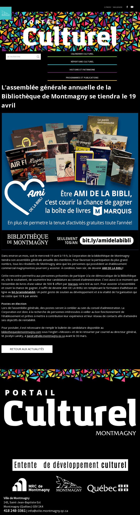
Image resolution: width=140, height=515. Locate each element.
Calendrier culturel (59, 55)
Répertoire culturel (82, 55)
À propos (109, 7)
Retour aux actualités (27, 340)
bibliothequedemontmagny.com (21, 323)
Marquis (73, 275)
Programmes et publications (128, 55)
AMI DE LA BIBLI (112, 259)
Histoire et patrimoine (105, 55)
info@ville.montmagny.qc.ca (48, 502)
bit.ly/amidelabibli (23, 283)
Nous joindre (118, 7)
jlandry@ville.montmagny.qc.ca (46, 327)
